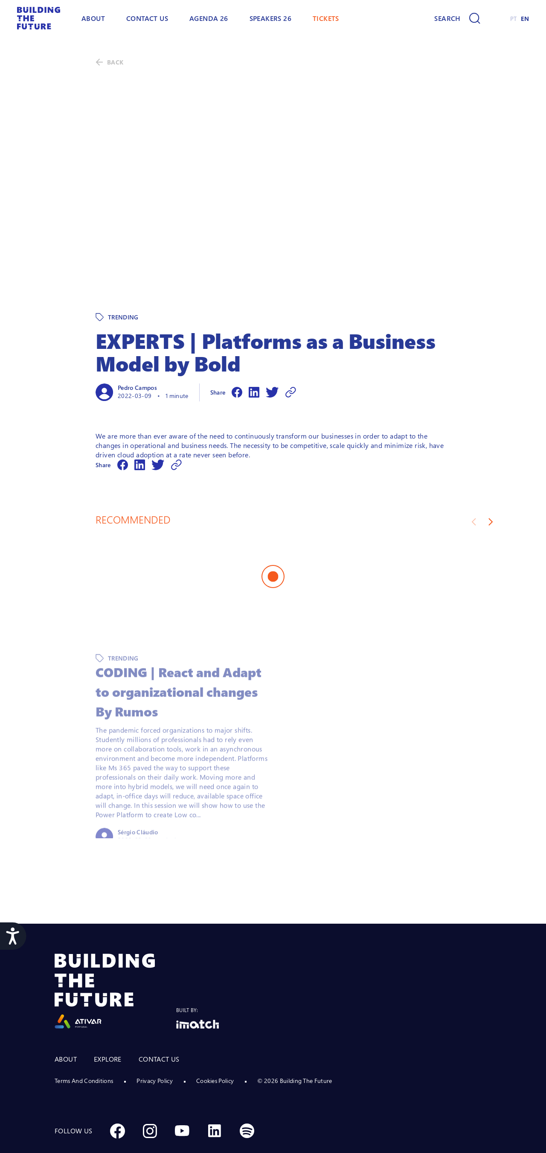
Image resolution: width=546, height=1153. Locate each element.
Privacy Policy (154, 1044)
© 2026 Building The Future (294, 1044)
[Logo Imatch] (197, 987)
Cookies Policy (215, 1044)
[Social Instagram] (149, 1094)
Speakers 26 (270, 18)
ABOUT (93, 18)
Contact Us (147, 18)
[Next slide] (491, 485)
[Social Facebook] (117, 1094)
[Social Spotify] (247, 1094)
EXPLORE (108, 1022)
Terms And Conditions (84, 1044)
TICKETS (326, 18)
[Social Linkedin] (214, 1094)
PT (513, 19)
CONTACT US (159, 1022)
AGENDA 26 (208, 18)
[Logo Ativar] (115, 954)
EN (525, 19)
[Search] (457, 18)
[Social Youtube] (182, 1094)
